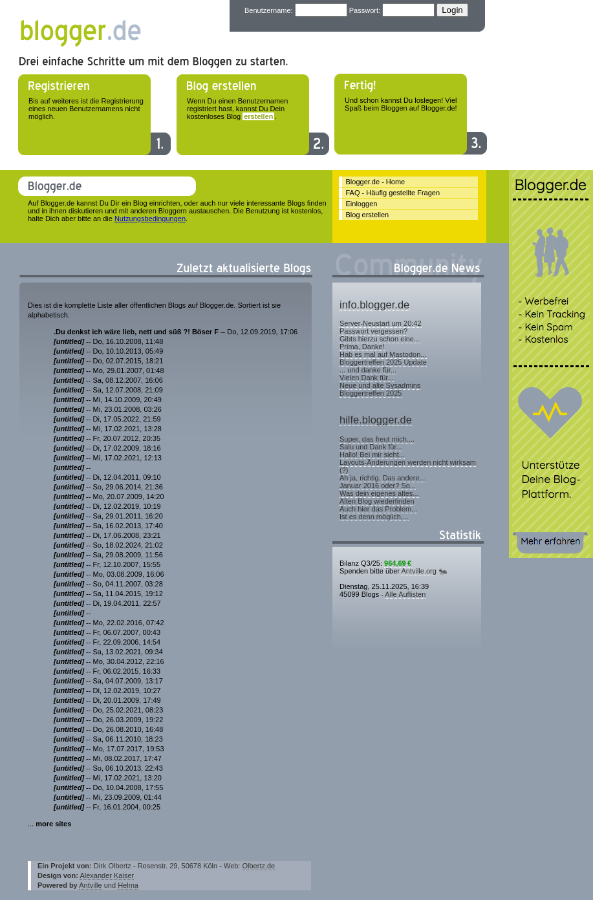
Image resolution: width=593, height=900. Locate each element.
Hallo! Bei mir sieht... (372, 454)
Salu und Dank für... (371, 447)
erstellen (258, 116)
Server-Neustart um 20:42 (381, 323)
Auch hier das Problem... (378, 509)
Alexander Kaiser (107, 875)
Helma (128, 885)
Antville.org (418, 571)
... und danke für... (368, 370)
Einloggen (362, 204)
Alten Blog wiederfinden (377, 501)
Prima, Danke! (362, 346)
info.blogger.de (374, 304)
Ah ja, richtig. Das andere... (383, 478)
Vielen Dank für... (367, 377)
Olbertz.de (258, 866)
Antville (90, 885)
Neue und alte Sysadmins (380, 385)
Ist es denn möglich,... (374, 516)
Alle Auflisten (405, 594)
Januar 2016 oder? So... (378, 485)
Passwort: (364, 10)
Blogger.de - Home (375, 182)
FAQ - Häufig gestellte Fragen (393, 193)
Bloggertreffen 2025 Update (383, 362)
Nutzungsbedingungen (150, 218)
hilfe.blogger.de (376, 419)
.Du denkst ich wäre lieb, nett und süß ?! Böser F (136, 332)
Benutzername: (268, 10)
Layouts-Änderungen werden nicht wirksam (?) (408, 466)
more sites (53, 824)
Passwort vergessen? (373, 331)
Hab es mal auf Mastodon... (383, 354)
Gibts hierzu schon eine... (380, 339)
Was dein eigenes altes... (379, 493)
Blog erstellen (367, 215)
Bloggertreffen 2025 (371, 393)
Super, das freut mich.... (377, 439)
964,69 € (397, 563)
